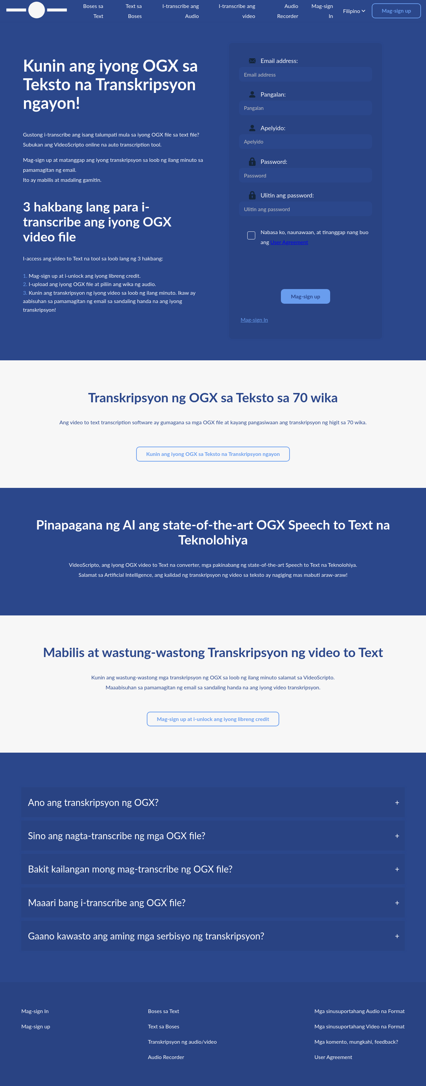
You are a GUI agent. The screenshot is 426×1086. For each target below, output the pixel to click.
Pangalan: (273, 94)
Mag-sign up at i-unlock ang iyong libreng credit (213, 719)
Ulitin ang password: (287, 195)
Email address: (279, 60)
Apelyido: (273, 128)
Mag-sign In (254, 319)
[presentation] (289, 268)
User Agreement (289, 242)
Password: (274, 161)
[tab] (213, 802)
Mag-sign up (396, 10)
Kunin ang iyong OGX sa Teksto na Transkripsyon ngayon (213, 454)
